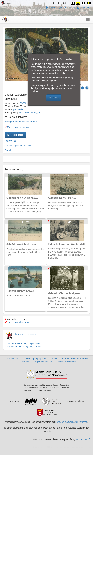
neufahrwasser (22, 121)
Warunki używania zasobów (60, 7)
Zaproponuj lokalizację (17, 322)
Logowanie (83, 7)
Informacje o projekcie (35, 358)
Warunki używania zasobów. (18, 145)
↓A (53, 3)
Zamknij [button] (54, 97)
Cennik (8, 150)
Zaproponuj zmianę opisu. (18, 127)
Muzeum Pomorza (25, 334)
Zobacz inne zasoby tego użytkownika (23, 343)
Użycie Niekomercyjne (29, 112)
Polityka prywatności (66, 361)
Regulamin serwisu (43, 361)
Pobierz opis (10, 141)
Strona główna (13, 358)
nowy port (9, 121)
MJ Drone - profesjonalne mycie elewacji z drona (68, 447)
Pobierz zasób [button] (15, 135)
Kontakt (25, 361)
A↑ (64, 3)
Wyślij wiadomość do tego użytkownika (23, 346)
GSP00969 (25, 103)
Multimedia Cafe (83, 439)
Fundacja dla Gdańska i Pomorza (71, 422)
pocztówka (18, 109)
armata (33, 121)
